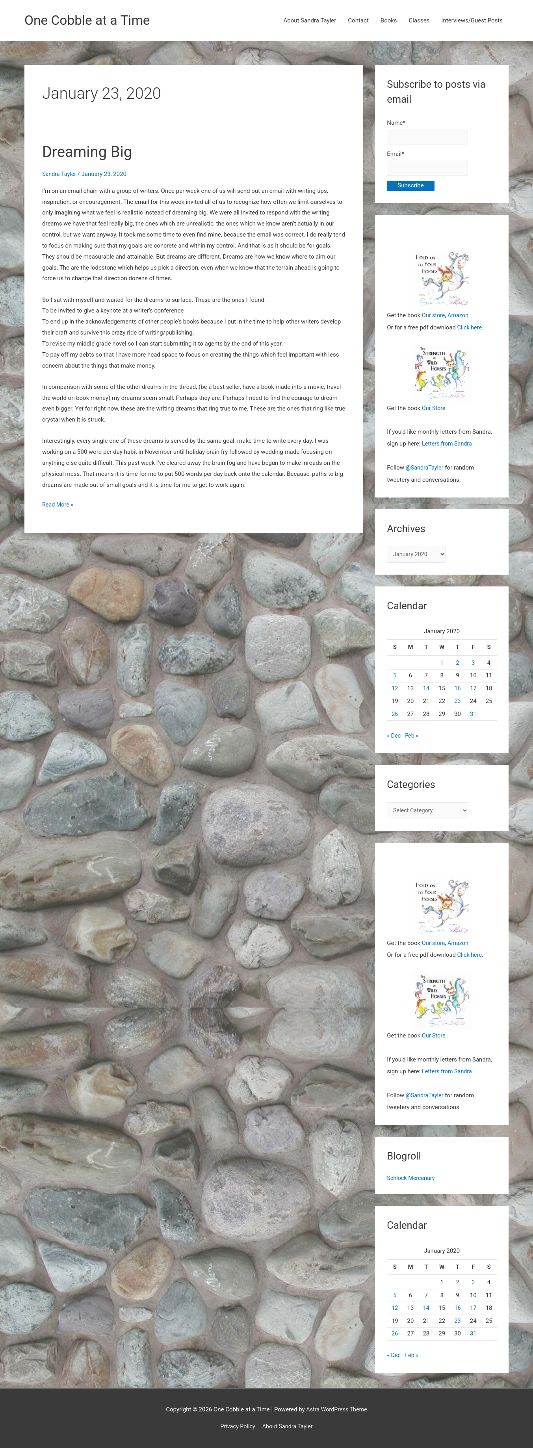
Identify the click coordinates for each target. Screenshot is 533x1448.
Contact (358, 20)
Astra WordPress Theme (337, 1409)
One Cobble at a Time (90, 21)
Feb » (413, 737)
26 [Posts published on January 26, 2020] (395, 715)
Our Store (434, 409)
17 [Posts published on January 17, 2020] (473, 689)
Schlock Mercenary (412, 1178)
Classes (419, 20)
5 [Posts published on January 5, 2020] (394, 677)
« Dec (394, 737)
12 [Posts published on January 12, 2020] (395, 689)
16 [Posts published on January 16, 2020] (457, 689)
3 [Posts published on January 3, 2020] (473, 664)
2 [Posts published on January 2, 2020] (457, 664)
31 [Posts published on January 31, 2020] (473, 715)
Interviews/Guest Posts (472, 20)
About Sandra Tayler (310, 20)
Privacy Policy (236, 1426)
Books (389, 20)
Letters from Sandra (448, 445)
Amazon (459, 317)
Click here (470, 329)
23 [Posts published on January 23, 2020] (457, 702)
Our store (434, 317)
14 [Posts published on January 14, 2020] (426, 689)
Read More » (58, 505)
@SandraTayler (425, 468)
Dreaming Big (89, 152)
